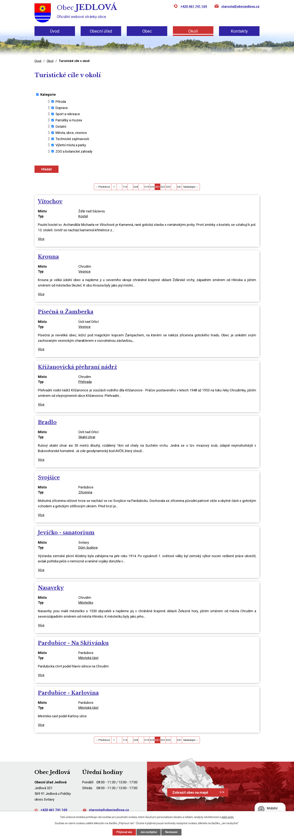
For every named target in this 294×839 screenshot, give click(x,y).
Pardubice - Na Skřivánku (73, 643)
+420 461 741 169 (193, 6)
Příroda (61, 101)
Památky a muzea (69, 120)
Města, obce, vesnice (71, 133)
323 (168, 186)
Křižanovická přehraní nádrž (77, 367)
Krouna (48, 257)
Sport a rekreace (68, 114)
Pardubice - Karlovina (68, 693)
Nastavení (171, 832)
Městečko (85, 603)
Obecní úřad (101, 31)
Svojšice (49, 477)
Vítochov (50, 201)
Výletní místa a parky (71, 145)
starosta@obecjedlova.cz (240, 6)
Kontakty (239, 31)
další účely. (227, 817)
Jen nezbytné (148, 832)
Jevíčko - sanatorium (66, 532)
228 (136, 186)
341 (179, 186)
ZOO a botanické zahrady (74, 151)
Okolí (193, 31)
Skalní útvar (86, 437)
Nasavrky (51, 588)
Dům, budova (88, 547)
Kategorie (48, 94)
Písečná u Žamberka (65, 312)
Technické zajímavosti (72, 139)
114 (125, 186)
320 (152, 186)
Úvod (54, 31)
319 (146, 186)
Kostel (83, 216)
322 (163, 186)
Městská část (88, 658)
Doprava (62, 108)
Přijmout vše (124, 832)
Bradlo (47, 422)
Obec (147, 31)
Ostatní (61, 126)
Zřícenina (85, 492)
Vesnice (84, 271)
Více (41, 239)
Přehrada (85, 382)
